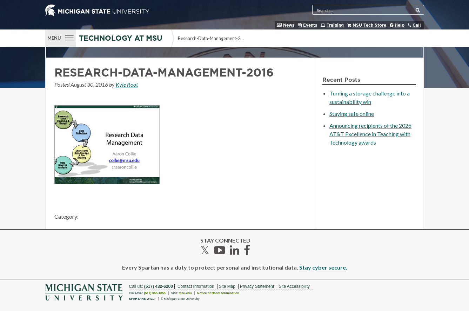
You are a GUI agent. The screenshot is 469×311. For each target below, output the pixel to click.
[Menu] (60, 37)
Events (310, 25)
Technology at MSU (120, 38)
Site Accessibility (294, 286)
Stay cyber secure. (323, 267)
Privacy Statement (257, 286)
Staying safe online (351, 113)
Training (335, 25)
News (288, 25)
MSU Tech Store (369, 25)
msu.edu (185, 293)
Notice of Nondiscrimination (218, 293)
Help (399, 25)
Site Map (227, 286)
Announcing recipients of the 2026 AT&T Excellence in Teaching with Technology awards (370, 134)
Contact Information (195, 286)
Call (417, 25)
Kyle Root (127, 84)
